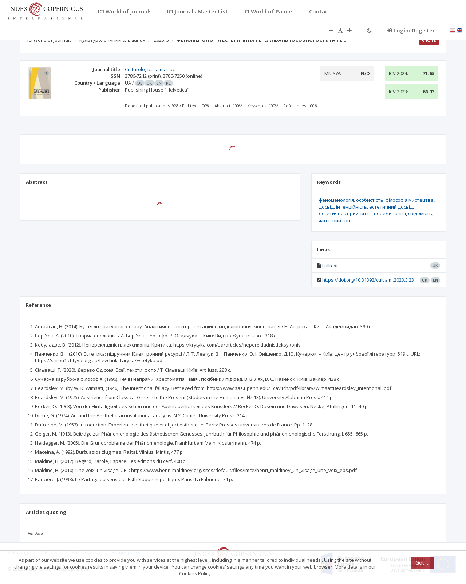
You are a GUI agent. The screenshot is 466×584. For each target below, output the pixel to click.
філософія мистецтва (410, 200)
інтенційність (351, 207)
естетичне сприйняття (345, 213)
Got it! (422, 562)
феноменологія (336, 200)
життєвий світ (335, 220)
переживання (390, 213)
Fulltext (330, 265)
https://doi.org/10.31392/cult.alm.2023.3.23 (368, 279)
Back (429, 40)
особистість (369, 200)
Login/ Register (411, 30)
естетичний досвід (391, 207)
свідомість (420, 213)
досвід (326, 207)
